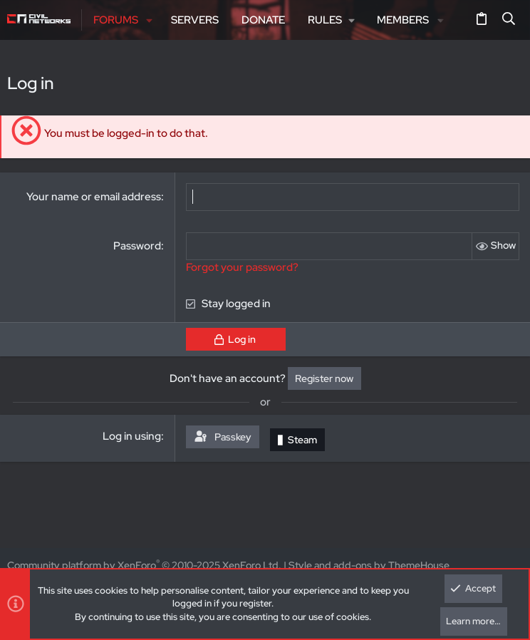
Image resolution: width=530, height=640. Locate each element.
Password (137, 246)
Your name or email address (93, 197)
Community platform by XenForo (144, 565)
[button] (150, 20)
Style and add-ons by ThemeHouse (369, 565)
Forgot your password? (242, 267)
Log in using (132, 436)
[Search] (509, 20)
